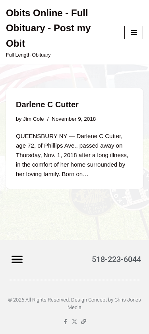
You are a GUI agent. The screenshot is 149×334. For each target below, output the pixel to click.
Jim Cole (33, 119)
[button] (17, 259)
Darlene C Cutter (47, 104)
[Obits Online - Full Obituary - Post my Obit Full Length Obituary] (59, 32)
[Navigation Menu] (133, 32)
